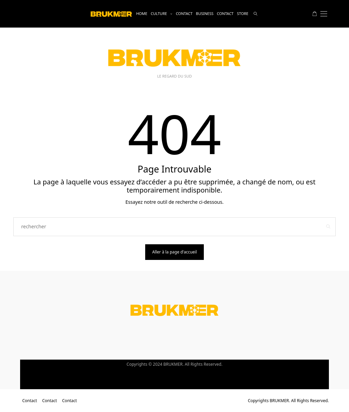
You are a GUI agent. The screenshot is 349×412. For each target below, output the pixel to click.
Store (242, 13)
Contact (184, 13)
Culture (159, 13)
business (205, 13)
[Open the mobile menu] (324, 13)
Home (141, 13)
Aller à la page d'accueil (174, 252)
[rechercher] (255, 14)
